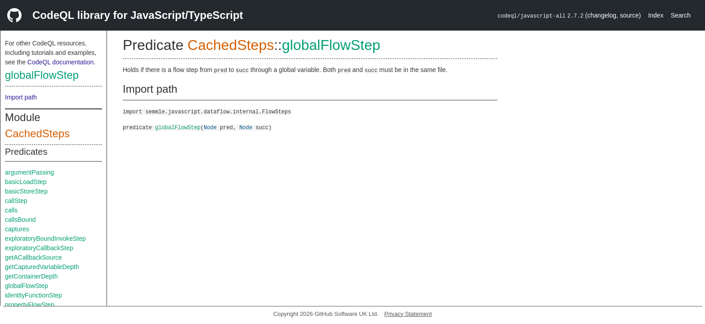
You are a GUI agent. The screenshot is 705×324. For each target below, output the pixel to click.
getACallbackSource (33, 257)
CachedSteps (37, 133)
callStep (16, 200)
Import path (21, 97)
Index (655, 15)
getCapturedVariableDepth (42, 266)
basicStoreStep (26, 191)
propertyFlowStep (29, 304)
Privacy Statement (408, 313)
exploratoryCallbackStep (39, 248)
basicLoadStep (26, 181)
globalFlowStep (42, 75)
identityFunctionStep (33, 295)
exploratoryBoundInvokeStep (45, 238)
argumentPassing (29, 172)
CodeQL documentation (60, 62)
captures (17, 229)
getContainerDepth (31, 276)
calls (11, 210)
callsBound (20, 219)
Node (210, 127)
